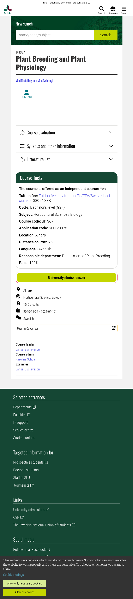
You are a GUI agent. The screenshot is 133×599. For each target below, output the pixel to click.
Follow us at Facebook (29, 549)
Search (105, 35)
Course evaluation (66, 132)
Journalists (21, 485)
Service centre (23, 430)
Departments (22, 407)
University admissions (29, 510)
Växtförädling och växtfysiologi (34, 80)
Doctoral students (26, 470)
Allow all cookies (25, 592)
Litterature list (66, 159)
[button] (66, 277)
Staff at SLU (21, 477)
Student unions (24, 438)
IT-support (20, 422)
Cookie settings (13, 575)
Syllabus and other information (66, 145)
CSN (16, 517)
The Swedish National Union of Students (42, 525)
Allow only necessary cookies (24, 583)
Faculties (19, 415)
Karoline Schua (25, 359)
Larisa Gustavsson (28, 349)
